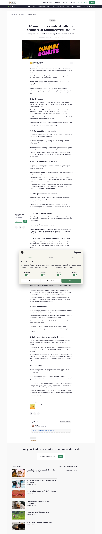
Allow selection (51, 280)
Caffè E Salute (70, 6)
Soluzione (57, 2)
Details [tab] (51, 257)
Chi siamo (72, 2)
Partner (65, 2)
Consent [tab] (30, 257)
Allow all (71, 280)
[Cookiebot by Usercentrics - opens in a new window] (75, 252)
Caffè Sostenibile (88, 6)
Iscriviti (92, 2)
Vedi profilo (18, 221)
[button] (14, 6)
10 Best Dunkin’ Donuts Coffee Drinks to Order (44, 430)
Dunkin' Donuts (34, 76)
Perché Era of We (47, 2)
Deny (30, 280)
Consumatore (52, 20)
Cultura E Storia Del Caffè (58, 6)
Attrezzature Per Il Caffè (43, 6)
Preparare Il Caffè (31, 6)
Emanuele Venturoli (40, 404)
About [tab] (72, 257)
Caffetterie (78, 6)
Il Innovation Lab (82, 2)
